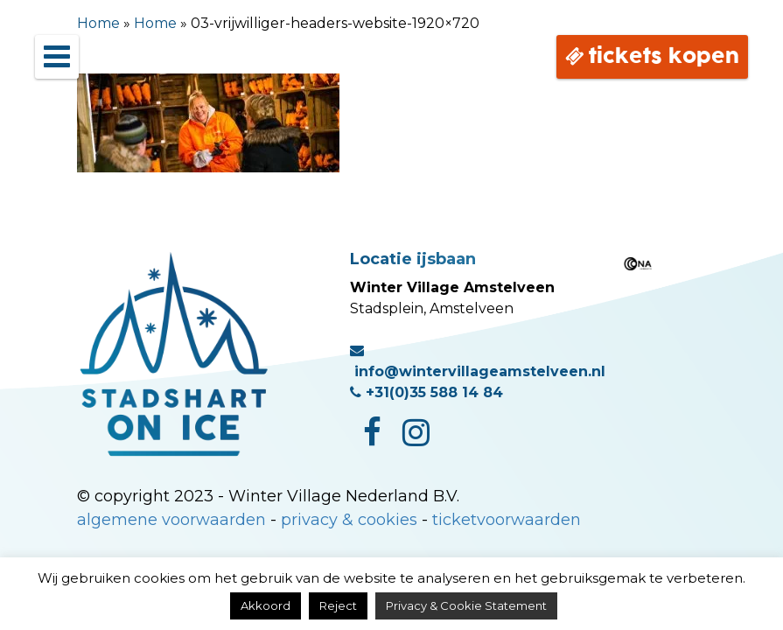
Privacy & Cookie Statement (466, 605)
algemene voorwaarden (171, 519)
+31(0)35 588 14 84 (426, 392)
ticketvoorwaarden (506, 519)
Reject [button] (338, 605)
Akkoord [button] (265, 605)
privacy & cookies (349, 519)
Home (98, 23)
